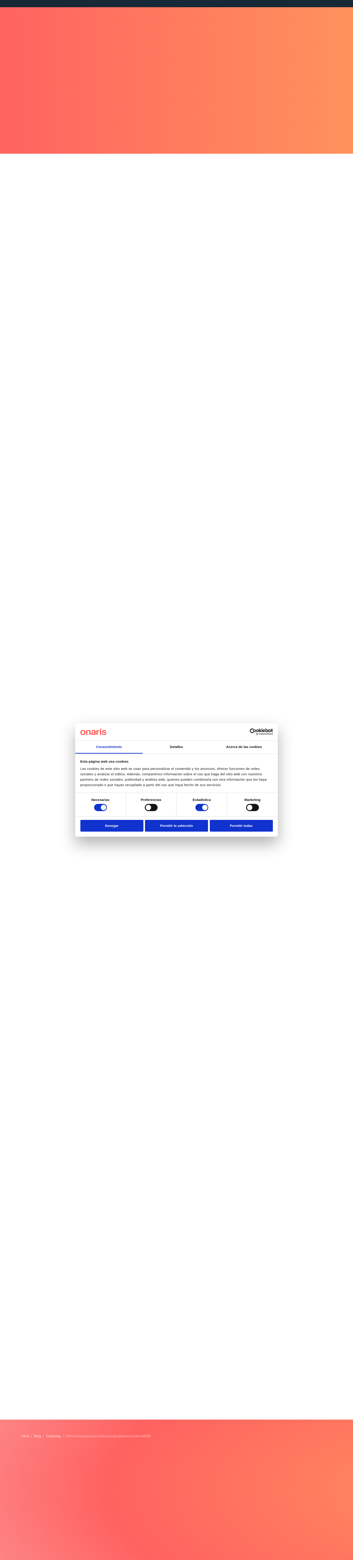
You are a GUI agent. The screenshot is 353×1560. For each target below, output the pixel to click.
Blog (37, 1436)
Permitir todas (241, 826)
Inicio (25, 1436)
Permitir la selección (176, 826)
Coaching (53, 1436)
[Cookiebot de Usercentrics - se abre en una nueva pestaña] (253, 731)
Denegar (111, 826)
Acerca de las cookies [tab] (244, 747)
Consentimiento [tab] (109, 747)
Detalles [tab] (176, 747)
